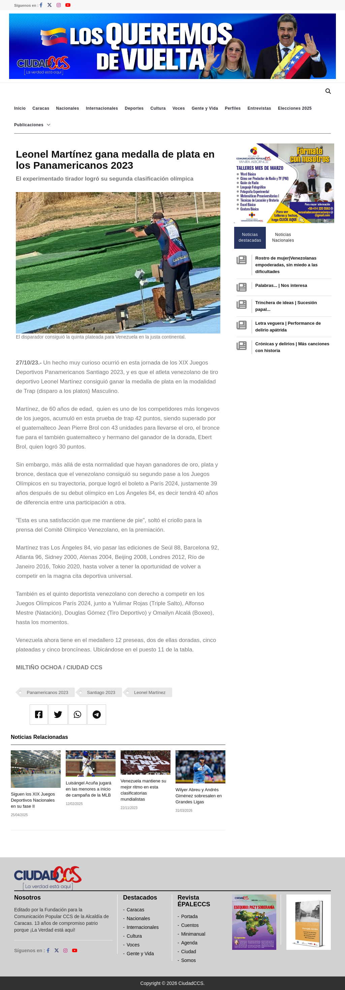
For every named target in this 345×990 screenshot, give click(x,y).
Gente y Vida (205, 108)
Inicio (20, 108)
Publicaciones (28, 125)
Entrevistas (259, 108)
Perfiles (233, 108)
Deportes (134, 108)
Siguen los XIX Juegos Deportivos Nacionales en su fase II (33, 800)
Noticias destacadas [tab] (250, 237)
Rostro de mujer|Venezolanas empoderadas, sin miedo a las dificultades (286, 265)
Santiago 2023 (101, 692)
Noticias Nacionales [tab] (283, 237)
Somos (188, 960)
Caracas (40, 108)
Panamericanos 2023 (47, 692)
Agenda (189, 942)
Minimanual (193, 934)
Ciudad (188, 951)
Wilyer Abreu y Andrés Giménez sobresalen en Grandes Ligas (199, 795)
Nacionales (67, 108)
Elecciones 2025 (295, 108)
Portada (189, 916)
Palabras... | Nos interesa (281, 285)
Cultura (158, 108)
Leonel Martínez (149, 692)
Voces (178, 108)
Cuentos (190, 925)
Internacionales (102, 108)
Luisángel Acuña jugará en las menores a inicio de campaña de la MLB (88, 789)
